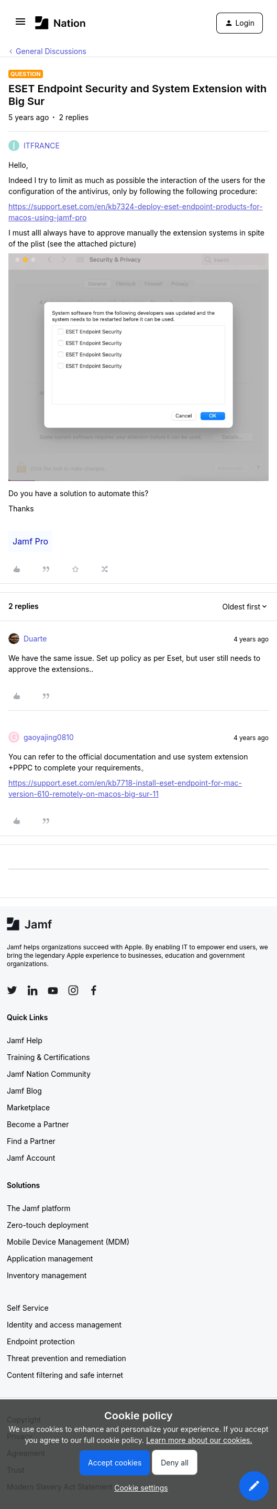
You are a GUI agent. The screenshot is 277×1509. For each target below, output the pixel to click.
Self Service (28, 1307)
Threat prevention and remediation (66, 1358)
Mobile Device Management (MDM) (68, 1241)
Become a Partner (38, 1124)
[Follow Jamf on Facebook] (93, 990)
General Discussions (51, 51)
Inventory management (46, 1275)
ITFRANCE (42, 145)
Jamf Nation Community (49, 1073)
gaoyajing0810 (49, 737)
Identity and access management (64, 1324)
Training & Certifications (48, 1057)
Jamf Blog (24, 1090)
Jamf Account (31, 1157)
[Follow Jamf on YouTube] (53, 990)
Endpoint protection (41, 1341)
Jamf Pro (30, 541)
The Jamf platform (39, 1208)
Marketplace (28, 1107)
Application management (50, 1258)
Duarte (35, 638)
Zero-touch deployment (47, 1225)
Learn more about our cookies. (199, 1440)
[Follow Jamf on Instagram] (73, 990)
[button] (20, 24)
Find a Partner (31, 1141)
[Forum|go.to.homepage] (60, 22)
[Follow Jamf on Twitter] (12, 990)
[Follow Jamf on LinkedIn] (32, 990)
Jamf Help (24, 1040)
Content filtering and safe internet (65, 1375)
